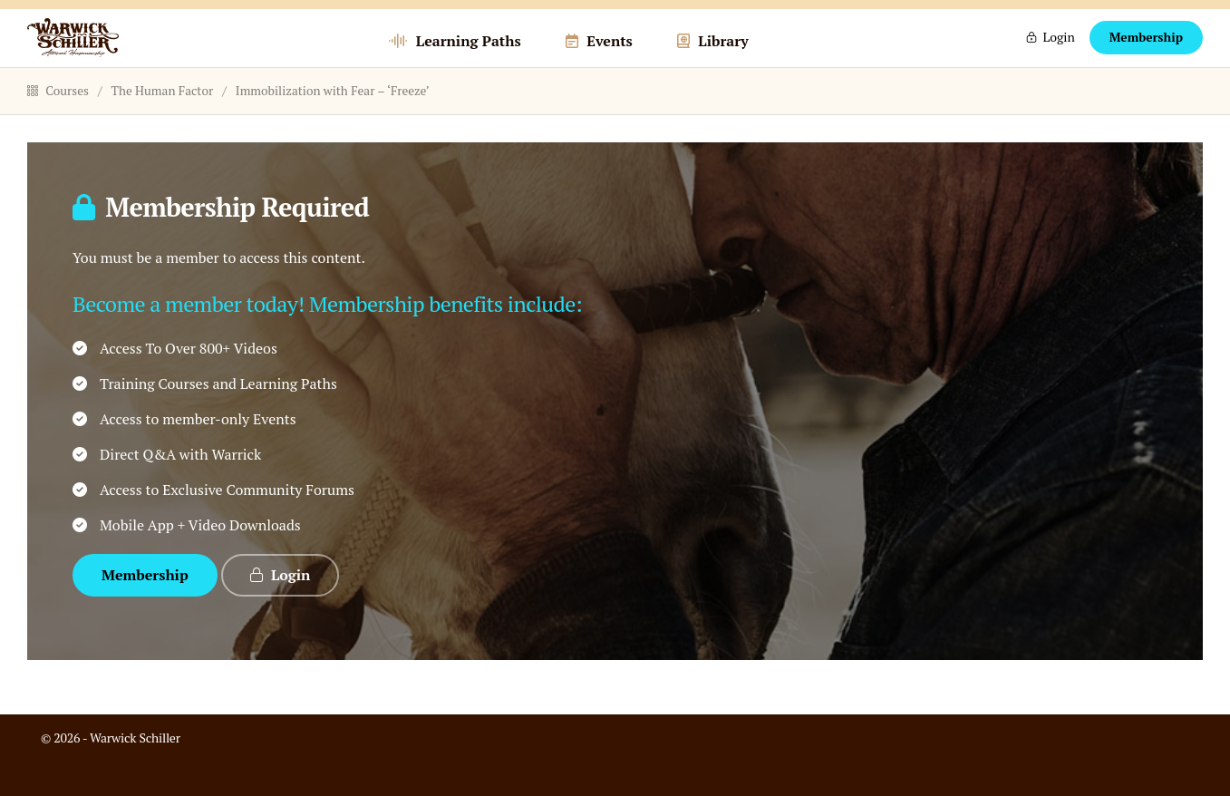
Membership (1146, 55)
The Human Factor (162, 125)
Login (1058, 54)
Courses (58, 125)
